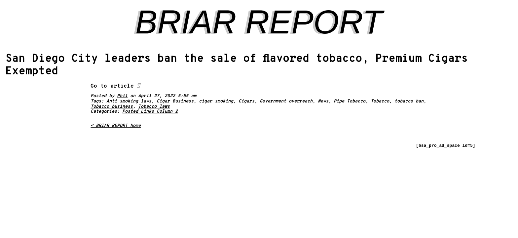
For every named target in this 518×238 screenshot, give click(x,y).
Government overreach (286, 101)
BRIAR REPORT (259, 21)
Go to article (112, 86)
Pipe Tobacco (349, 101)
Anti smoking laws (128, 101)
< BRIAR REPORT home (116, 126)
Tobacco (380, 101)
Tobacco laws (154, 106)
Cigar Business (175, 101)
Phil (122, 96)
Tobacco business (112, 106)
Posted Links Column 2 (150, 111)
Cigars (246, 101)
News (323, 101)
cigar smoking (216, 101)
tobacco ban (409, 101)
